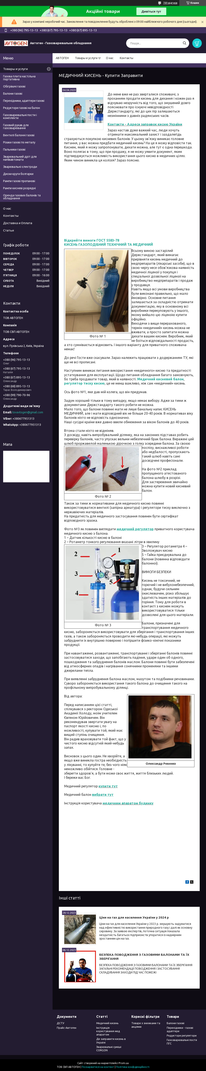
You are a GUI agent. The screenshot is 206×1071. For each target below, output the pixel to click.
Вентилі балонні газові (18, 135)
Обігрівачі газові (14, 86)
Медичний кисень (107, 1023)
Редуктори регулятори (182, 1035)
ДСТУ (60, 1023)
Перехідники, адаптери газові (23, 100)
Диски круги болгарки (18, 174)
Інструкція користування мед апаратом (108, 1031)
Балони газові (12, 93)
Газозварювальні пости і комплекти (20, 116)
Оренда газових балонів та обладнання (22, 197)
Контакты (126, 58)
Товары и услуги (86, 58)
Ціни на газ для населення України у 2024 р (134, 917)
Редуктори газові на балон (21, 108)
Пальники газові (14, 149)
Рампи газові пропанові (19, 181)
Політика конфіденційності (132, 1067)
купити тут (108, 786)
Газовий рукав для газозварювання (16, 126)
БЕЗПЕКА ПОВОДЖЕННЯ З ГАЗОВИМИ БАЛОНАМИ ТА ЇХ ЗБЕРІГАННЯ (144, 956)
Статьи (8, 230)
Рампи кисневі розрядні (19, 188)
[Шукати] (184, 43)
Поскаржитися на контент (98, 1067)
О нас (110, 58)
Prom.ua (124, 1063)
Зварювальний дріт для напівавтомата (20, 158)
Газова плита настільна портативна (19, 78)
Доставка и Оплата (17, 223)
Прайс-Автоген (66, 1027)
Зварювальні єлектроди (20, 166)
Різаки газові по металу (19, 142)
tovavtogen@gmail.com (27, 412)
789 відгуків (170, 2)
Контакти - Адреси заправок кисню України (145, 124)
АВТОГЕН (62, 58)
